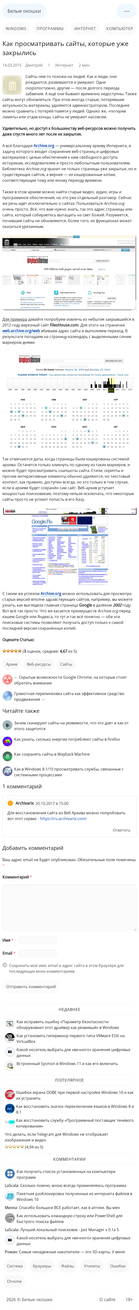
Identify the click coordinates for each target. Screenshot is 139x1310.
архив (11, 664)
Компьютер (119, 28)
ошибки (118, 1266)
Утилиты (92, 1266)
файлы (67, 1266)
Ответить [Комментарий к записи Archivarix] (121, 830)
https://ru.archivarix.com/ (63, 818)
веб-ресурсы (39, 664)
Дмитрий (33, 65)
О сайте (107, 1299)
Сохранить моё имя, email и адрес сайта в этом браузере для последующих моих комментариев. (66, 968)
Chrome (14, 1281)
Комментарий (17, 877)
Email (8, 953)
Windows (16, 28)
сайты (66, 664)
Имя (7, 940)
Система (15, 1266)
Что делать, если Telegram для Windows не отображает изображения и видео (56, 1137)
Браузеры (42, 1266)
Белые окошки (24, 11)
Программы (50, 28)
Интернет (85, 28)
